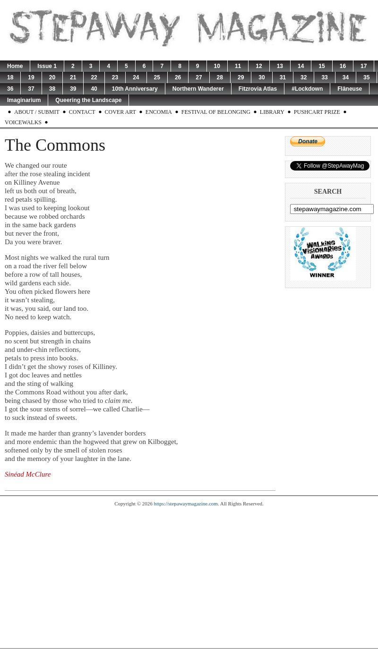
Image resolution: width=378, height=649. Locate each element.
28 (220, 77)
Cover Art (120, 112)
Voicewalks (23, 122)
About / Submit (37, 112)
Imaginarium (24, 100)
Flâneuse (349, 88)
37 (31, 88)
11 (238, 66)
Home (15, 66)
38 (52, 88)
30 (261, 77)
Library (272, 112)
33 (324, 77)
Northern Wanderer (198, 88)
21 (73, 77)
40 (94, 88)
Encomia (159, 112)
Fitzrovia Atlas (258, 88)
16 (343, 66)
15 (321, 66)
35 (366, 77)
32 (304, 77)
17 (364, 66)
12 (259, 66)
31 (283, 77)
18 (10, 77)
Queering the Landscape (88, 100)
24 (136, 77)
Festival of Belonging (215, 112)
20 (52, 77)
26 (178, 77)
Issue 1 (47, 66)
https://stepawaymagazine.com (186, 503)
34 (346, 77)
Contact (82, 112)
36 (10, 88)
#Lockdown (307, 88)
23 (115, 77)
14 (301, 66)
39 (73, 88)
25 (157, 77)
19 (31, 77)
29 (241, 77)
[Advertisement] (189, 577)
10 (217, 66)
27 (199, 77)
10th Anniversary (135, 88)
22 (94, 77)
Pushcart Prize (317, 112)
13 (280, 66)
